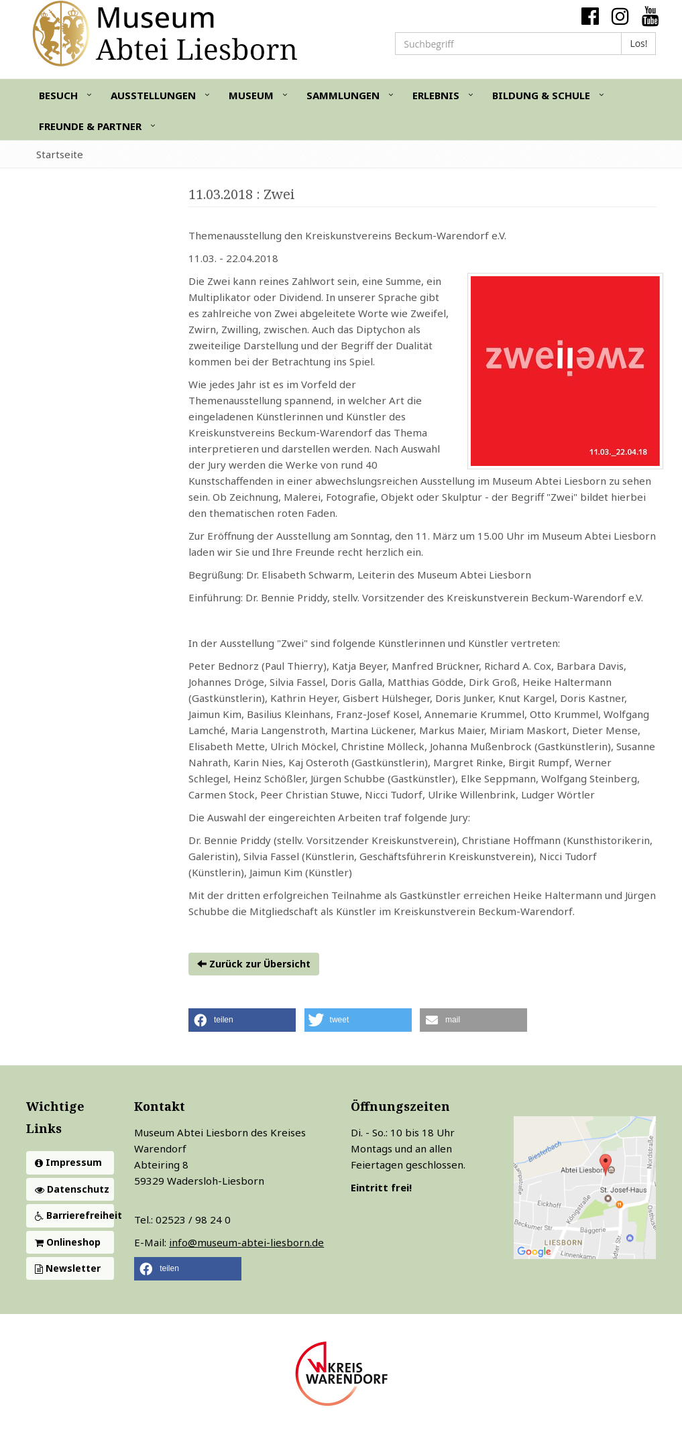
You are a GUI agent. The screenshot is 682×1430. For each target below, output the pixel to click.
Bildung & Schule (541, 95)
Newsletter (68, 1268)
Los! (638, 43)
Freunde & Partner (90, 126)
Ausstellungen (153, 95)
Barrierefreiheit (75, 1215)
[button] (242, 1020)
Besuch (58, 95)
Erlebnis (435, 95)
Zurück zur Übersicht (253, 963)
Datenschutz (72, 1189)
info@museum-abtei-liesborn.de (246, 1242)
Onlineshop (68, 1242)
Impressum (68, 1162)
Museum (251, 95)
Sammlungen (343, 95)
